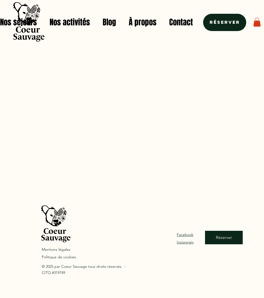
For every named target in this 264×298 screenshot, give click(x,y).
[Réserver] (224, 22)
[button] (257, 22)
